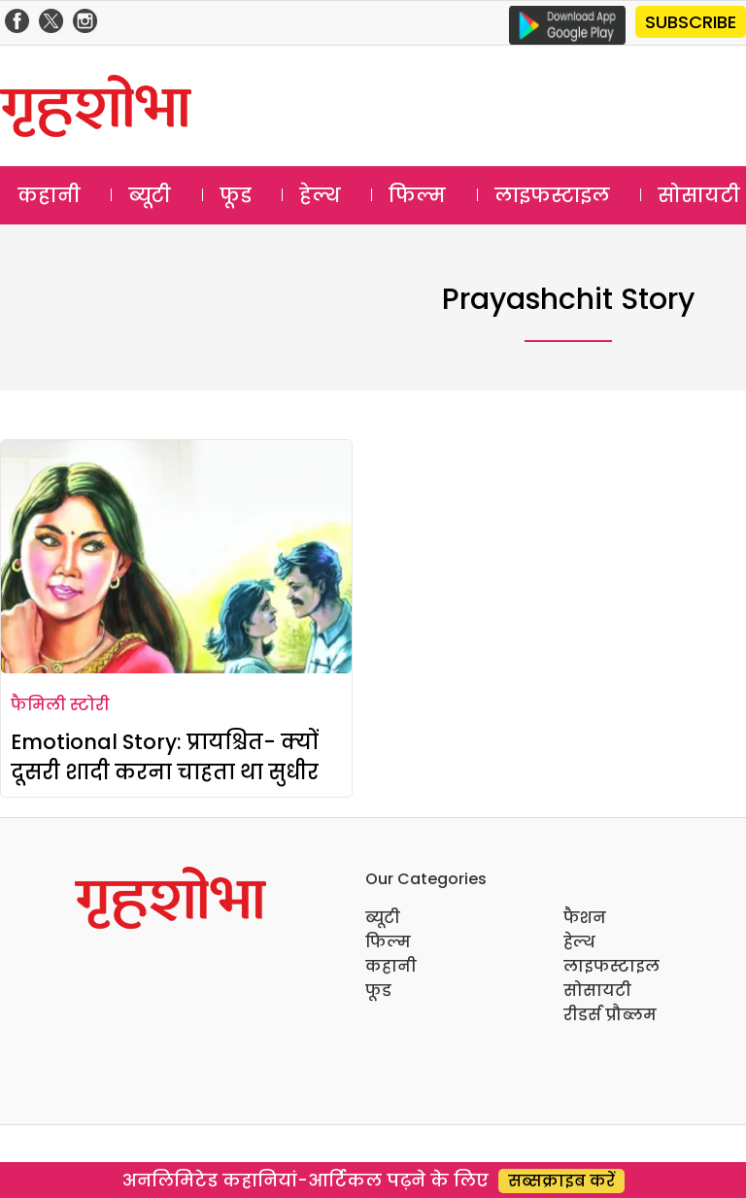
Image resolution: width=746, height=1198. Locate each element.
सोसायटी (597, 990)
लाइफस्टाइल (552, 195)
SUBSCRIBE (690, 22)
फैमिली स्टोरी (60, 705)
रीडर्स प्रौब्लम (610, 1015)
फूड (236, 195)
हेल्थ (320, 195)
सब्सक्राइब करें (561, 1181)
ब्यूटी (149, 195)
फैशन (584, 918)
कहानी (49, 195)
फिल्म (417, 195)
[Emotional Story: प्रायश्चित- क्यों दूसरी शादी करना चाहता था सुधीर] (176, 556)
